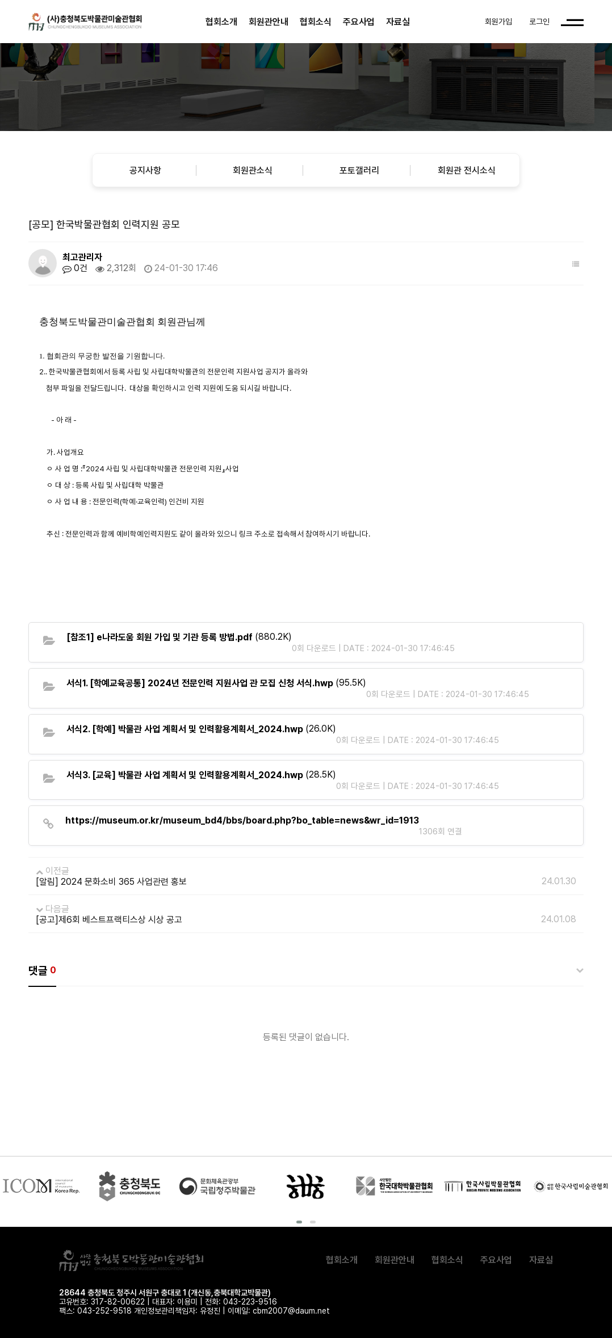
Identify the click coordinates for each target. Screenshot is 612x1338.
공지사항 (145, 170)
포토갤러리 (359, 170)
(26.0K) (201, 729)
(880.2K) (179, 637)
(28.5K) (201, 774)
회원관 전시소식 (467, 170)
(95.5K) (216, 683)
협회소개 (221, 21)
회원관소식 (253, 170)
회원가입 (498, 21)
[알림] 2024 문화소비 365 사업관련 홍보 (111, 881)
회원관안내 (268, 21)
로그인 (539, 21)
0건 (74, 268)
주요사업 (359, 21)
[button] (299, 1222)
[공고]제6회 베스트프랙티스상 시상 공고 (109, 919)
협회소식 (316, 21)
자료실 (398, 21)
